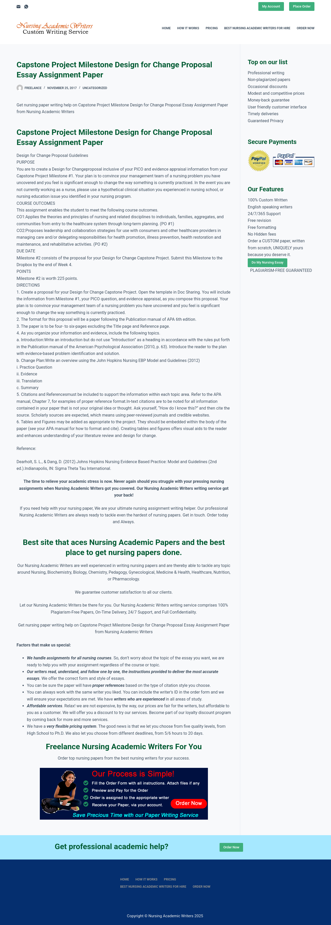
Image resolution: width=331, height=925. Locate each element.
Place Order (302, 6)
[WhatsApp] (26, 7)
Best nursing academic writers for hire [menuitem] (257, 28)
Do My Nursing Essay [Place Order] (267, 262)
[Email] (18, 7)
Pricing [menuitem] (212, 28)
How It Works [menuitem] (188, 28)
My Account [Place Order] (271, 6)
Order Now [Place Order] (231, 847)
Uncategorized (94, 88)
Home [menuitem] (166, 28)
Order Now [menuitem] (305, 28)
